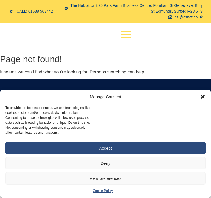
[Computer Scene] (25, 34)
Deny (105, 163)
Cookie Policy (103, 191)
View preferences (105, 178)
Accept (105, 148)
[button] (203, 97)
